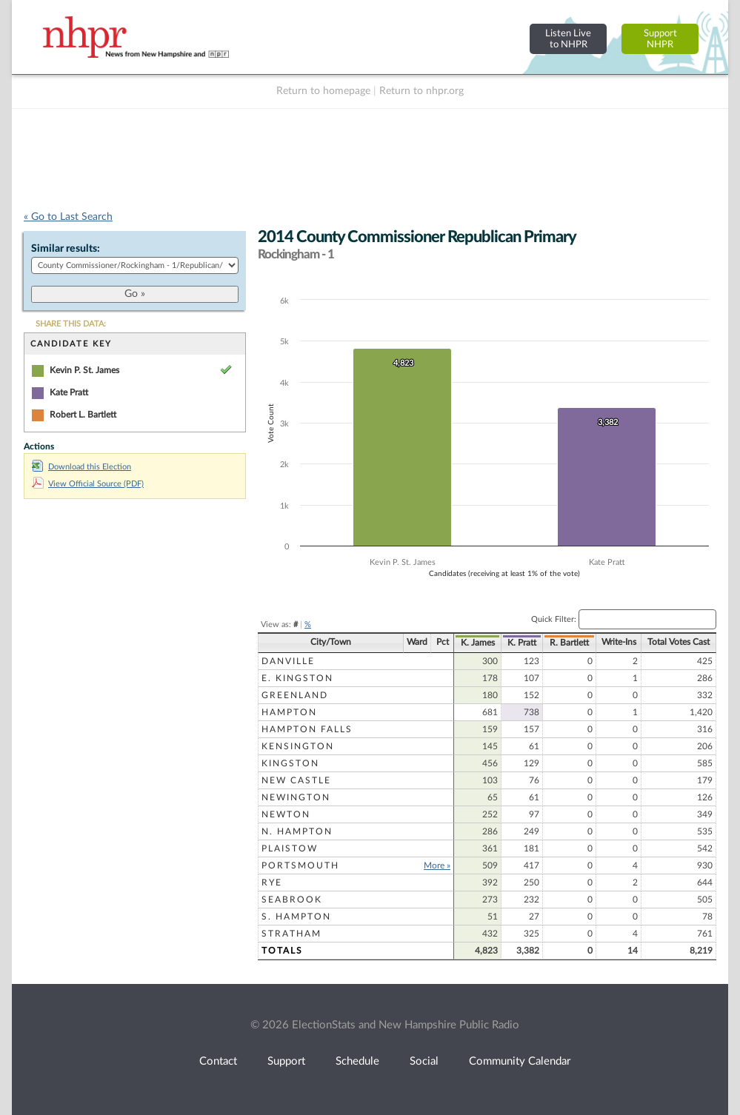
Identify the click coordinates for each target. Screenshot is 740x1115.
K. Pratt (521, 642)
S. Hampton (296, 916)
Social (424, 1061)
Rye (271, 882)
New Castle (296, 780)
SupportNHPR (660, 39)
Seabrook (291, 899)
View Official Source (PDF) (88, 484)
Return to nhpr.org (421, 91)
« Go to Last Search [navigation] (68, 217)
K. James (478, 642)
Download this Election (81, 467)
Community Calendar (519, 1061)
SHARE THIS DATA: (71, 324)
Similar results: (65, 249)
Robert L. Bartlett (83, 414)
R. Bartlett (569, 642)
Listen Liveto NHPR (568, 39)
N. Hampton (297, 831)
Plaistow (289, 848)
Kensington (297, 746)
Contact (218, 1061)
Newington (295, 797)
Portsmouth (300, 865)
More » (437, 865)
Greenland (294, 695)
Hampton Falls (307, 729)
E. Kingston (297, 678)
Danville (288, 661)
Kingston (290, 763)
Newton (285, 814)
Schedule (357, 1061)
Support (286, 1061)
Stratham (291, 933)
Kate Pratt (69, 392)
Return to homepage (323, 91)
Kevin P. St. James (84, 370)
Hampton (289, 712)
